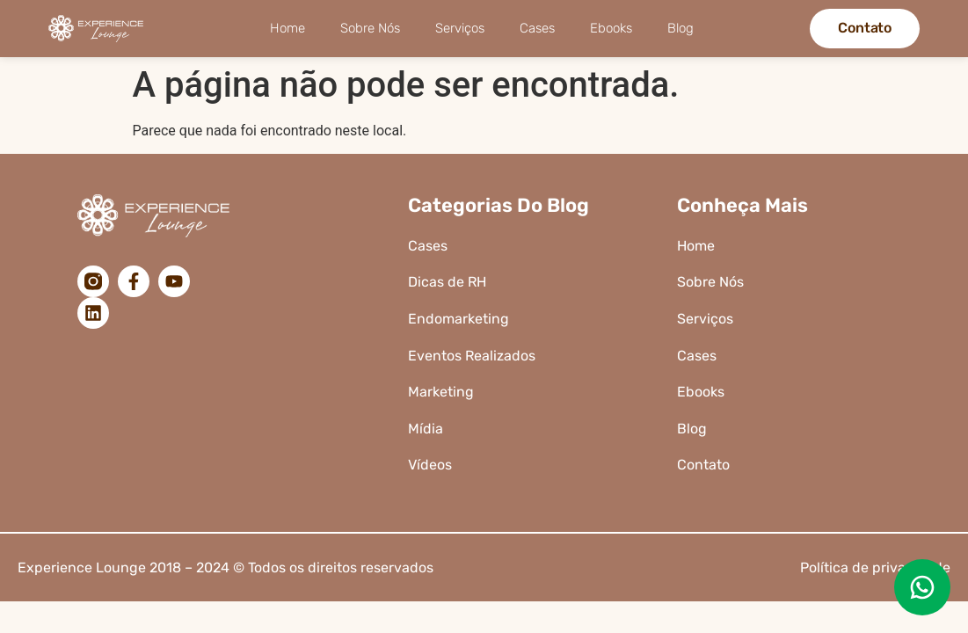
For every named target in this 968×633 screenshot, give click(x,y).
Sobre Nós (370, 28)
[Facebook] (133, 281)
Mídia (425, 428)
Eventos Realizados (471, 355)
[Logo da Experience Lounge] (100, 28)
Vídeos (430, 464)
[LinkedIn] (93, 313)
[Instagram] (93, 281)
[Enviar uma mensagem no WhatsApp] (922, 587)
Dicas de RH (449, 281)
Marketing (441, 391)
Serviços (459, 28)
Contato (703, 464)
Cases (537, 28)
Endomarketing (458, 318)
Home (287, 28)
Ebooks (611, 28)
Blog (680, 28)
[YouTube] (174, 281)
